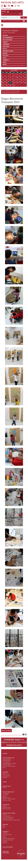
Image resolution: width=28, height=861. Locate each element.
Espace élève (5, 777)
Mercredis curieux (8, 51)
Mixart (5, 64)
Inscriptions (5, 753)
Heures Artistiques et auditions (9, 838)
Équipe (4, 767)
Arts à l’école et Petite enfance (8, 817)
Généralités (5, 806)
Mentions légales (6, 852)
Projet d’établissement (7, 760)
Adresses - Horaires (6, 774)
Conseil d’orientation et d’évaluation (9, 763)
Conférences (5, 842)
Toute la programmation (7, 834)
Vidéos (4, 62)
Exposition (6, 46)
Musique (5, 53)
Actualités (4, 781)
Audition (5, 35)
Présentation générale (7, 759)
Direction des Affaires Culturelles (9, 766)
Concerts (4, 835)
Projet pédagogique (6, 762)
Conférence (6, 44)
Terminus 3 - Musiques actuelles (9, 799)
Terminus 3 (6, 60)
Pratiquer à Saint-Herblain (8, 847)
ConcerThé (5, 841)
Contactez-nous (6, 851)
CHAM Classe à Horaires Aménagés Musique (11, 820)
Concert (5, 42)
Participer (4, 787)
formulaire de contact (14, 745)
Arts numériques (8, 37)
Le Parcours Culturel (6, 816)
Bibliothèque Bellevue (7, 764)
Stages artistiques (6, 797)
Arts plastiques (7, 39)
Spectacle (5, 55)
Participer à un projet (7, 800)
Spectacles (4, 837)
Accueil (3, 91)
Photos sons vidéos (10, 91)
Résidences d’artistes (6, 807)
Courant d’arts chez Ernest (8, 818)
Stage (4, 57)
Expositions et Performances (8, 840)
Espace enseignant (6, 776)
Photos (5, 48)
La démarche (5, 833)
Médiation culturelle (6, 808)
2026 (14, 70)
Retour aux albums (6, 730)
